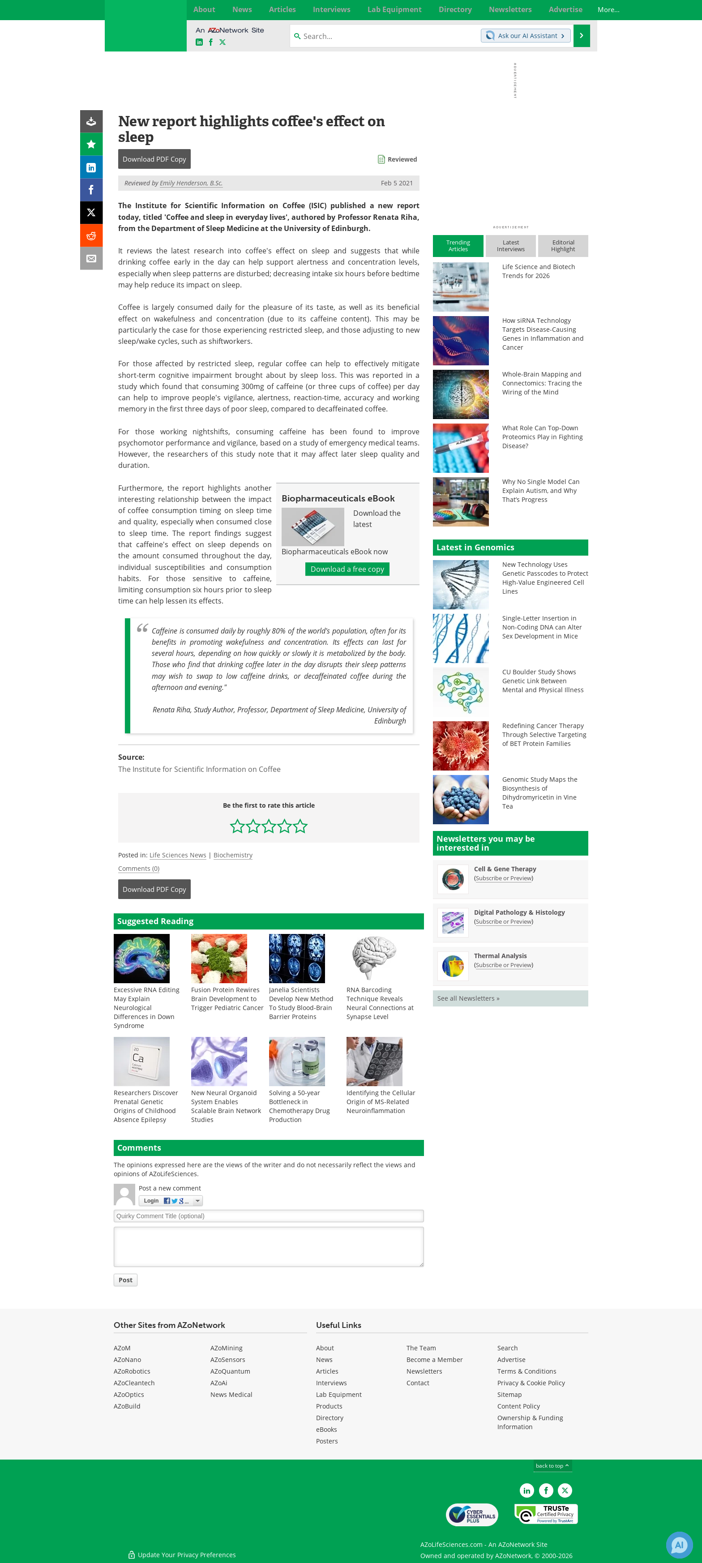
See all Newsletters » (468, 998)
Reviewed (402, 159)
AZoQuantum (230, 1371)
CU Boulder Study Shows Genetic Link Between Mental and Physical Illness (543, 681)
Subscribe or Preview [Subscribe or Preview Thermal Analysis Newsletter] (503, 965)
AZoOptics (129, 1394)
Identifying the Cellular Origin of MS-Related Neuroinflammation (381, 1101)
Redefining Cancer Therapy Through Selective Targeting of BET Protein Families (544, 734)
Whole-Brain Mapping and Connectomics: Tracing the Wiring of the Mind (542, 383)
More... (578, 9)
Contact (418, 1383)
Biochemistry (233, 855)
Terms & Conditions (526, 1371)
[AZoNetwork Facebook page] (210, 42)
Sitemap (509, 1394)
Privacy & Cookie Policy (531, 1383)
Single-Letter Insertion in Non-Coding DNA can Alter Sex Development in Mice (542, 627)
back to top (553, 1465)
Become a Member (435, 1359)
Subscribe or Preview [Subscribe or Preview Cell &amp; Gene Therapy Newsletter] (503, 878)
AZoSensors (227, 1359)
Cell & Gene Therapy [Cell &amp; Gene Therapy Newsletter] (505, 869)
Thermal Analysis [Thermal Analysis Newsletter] (500, 955)
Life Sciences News (178, 855)
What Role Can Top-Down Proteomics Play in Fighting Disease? (542, 437)
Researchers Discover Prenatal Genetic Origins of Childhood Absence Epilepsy (146, 1106)
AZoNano (127, 1359)
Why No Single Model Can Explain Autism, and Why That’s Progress (541, 490)
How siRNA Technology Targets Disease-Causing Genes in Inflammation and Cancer (543, 333)
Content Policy (518, 1406)
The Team (421, 1348)
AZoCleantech (134, 1383)
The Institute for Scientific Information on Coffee (199, 769)
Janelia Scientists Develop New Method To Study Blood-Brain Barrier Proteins (301, 1003)
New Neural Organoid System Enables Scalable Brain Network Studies (226, 1106)
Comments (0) (138, 868)
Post (126, 1280)
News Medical (231, 1394)
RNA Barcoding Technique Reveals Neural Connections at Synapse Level (380, 1003)
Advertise (511, 1359)
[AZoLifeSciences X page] (222, 42)
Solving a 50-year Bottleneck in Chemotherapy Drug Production (299, 1106)
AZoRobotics (132, 1371)
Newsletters (424, 1371)
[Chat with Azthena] (679, 1545)
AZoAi (218, 1383)
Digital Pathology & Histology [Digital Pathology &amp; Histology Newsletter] (519, 912)
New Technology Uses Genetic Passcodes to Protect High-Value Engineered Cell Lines (545, 577)
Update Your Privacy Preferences (181, 1551)
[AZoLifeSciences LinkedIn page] (199, 42)
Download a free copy (347, 569)
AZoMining (226, 1348)
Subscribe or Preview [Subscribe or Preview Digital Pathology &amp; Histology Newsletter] (503, 921)
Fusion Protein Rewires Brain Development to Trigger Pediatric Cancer (227, 998)
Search (507, 1348)
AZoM (122, 1348)
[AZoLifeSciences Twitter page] (565, 1490)
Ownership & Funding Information (530, 1422)
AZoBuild (127, 1406)
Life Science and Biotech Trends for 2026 (538, 271)
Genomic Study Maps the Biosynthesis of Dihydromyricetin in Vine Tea (540, 792)
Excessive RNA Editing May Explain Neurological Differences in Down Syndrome (147, 1007)
